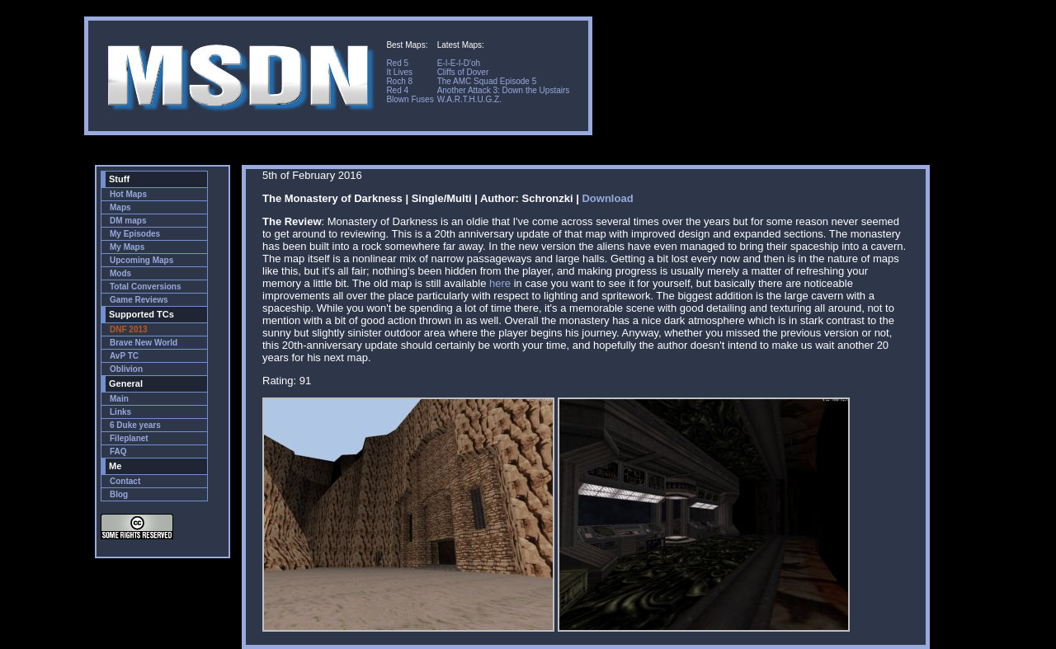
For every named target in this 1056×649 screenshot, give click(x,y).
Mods (120, 273)
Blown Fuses (409, 99)
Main (119, 398)
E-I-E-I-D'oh (458, 63)
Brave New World (143, 342)
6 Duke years (135, 425)
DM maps (128, 220)
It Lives (399, 72)
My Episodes (135, 233)
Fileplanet (129, 438)
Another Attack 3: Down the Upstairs (503, 90)
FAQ (118, 451)
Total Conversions (146, 286)
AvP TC (124, 355)
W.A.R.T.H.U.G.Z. (469, 99)
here (500, 283)
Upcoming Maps (141, 260)
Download (607, 198)
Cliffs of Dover (463, 72)
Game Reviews (139, 299)
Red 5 (397, 63)
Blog (119, 494)
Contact (125, 481)
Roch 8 (399, 81)
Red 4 (397, 90)
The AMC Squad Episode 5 (487, 81)
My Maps (127, 247)
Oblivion (126, 369)
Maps (120, 207)
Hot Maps (128, 194)
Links (120, 411)
